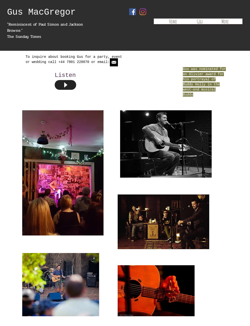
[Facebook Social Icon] (132, 11)
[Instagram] (142, 11)
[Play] (65, 85)
